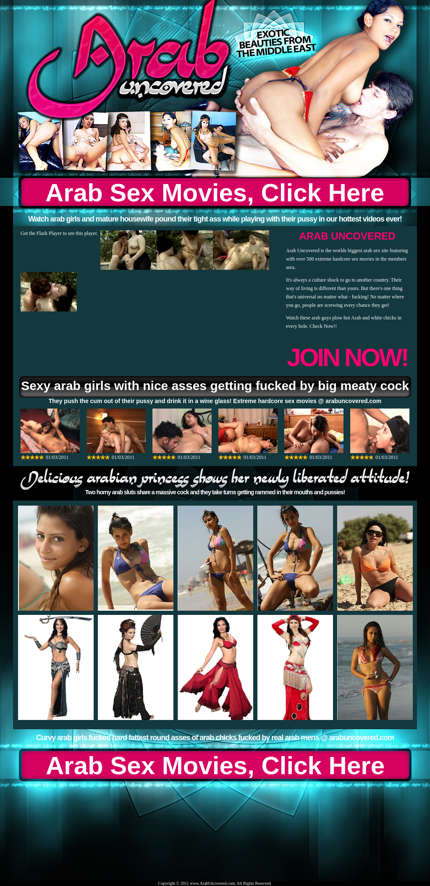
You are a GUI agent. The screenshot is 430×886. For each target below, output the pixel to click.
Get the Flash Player (41, 233)
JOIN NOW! (347, 357)
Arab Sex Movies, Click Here (214, 193)
